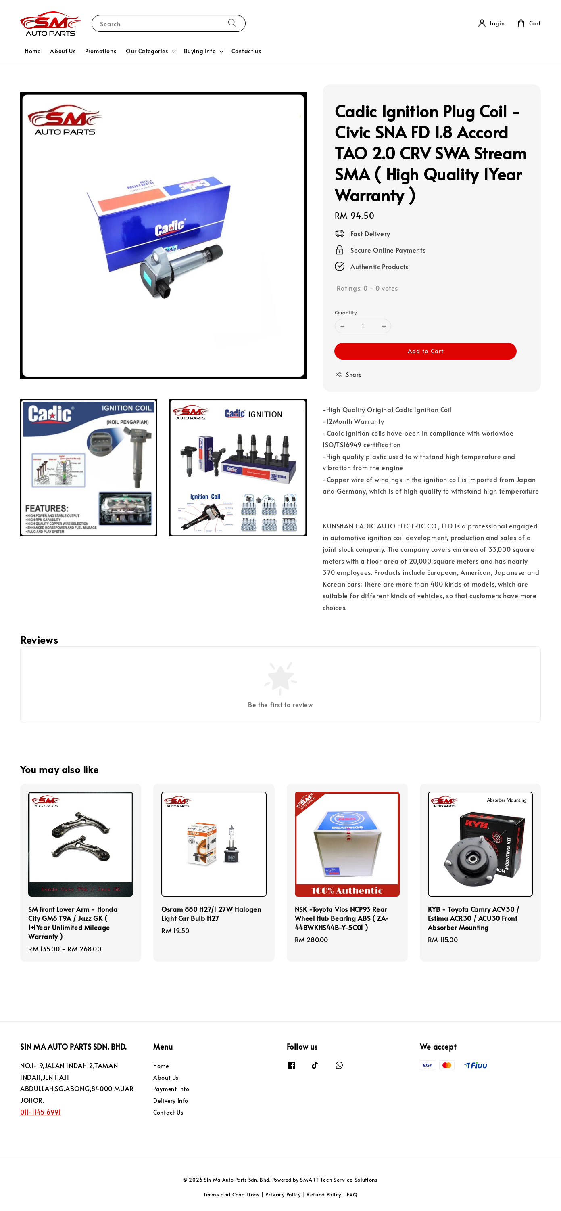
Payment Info (171, 1089)
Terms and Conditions (231, 1194)
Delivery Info (170, 1100)
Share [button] (348, 374)
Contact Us (168, 1112)
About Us (62, 51)
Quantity (346, 312)
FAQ (352, 1194)
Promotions (100, 51)
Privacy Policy (283, 1194)
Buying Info (200, 51)
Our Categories (147, 51)
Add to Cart (426, 350)
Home (32, 51)
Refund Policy (324, 1194)
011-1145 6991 (40, 1111)
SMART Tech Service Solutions (339, 1179)
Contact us (246, 51)
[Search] (232, 23)
